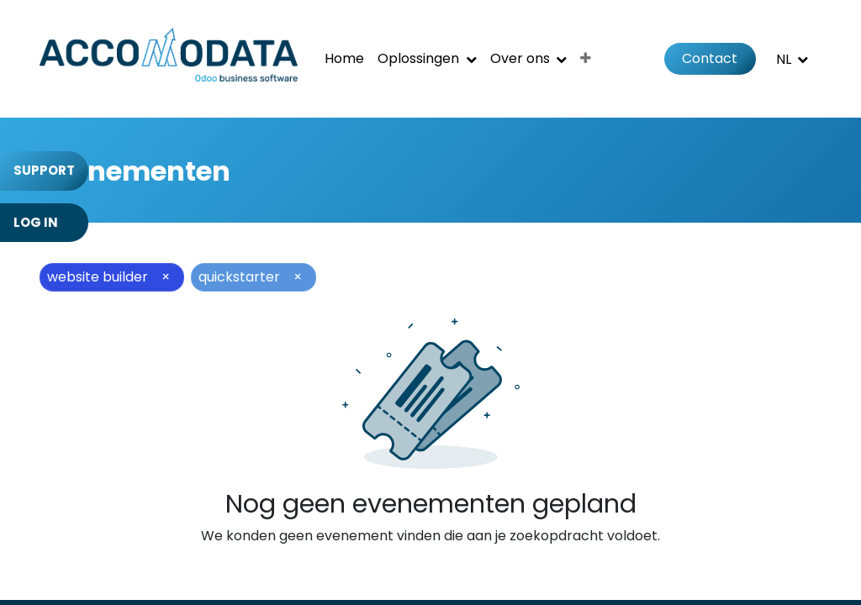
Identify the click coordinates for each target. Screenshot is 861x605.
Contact (709, 58)
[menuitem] (344, 59)
